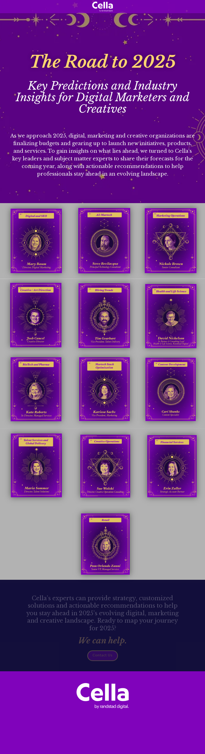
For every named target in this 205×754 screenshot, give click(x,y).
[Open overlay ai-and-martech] (104, 240)
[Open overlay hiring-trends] (104, 315)
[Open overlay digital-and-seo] (36, 241)
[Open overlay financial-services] (172, 466)
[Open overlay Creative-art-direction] (35, 315)
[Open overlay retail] (105, 544)
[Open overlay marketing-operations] (170, 240)
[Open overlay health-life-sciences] (170, 316)
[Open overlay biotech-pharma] (36, 389)
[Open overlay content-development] (170, 389)
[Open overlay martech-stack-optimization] (104, 389)
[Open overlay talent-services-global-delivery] (36, 465)
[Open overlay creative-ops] (105, 466)
